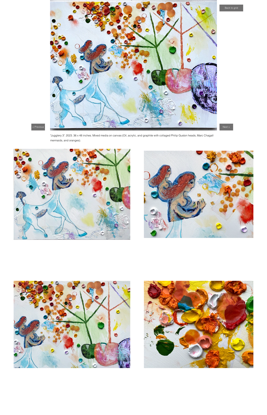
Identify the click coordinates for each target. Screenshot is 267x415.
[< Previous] (38, 127)
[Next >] (226, 127)
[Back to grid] (231, 8)
